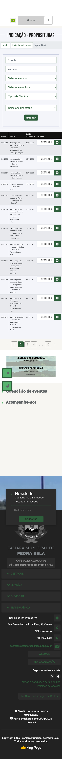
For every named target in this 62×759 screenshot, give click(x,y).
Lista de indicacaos (21, 45)
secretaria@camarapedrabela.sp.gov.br (31, 646)
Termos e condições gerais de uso (40, 682)
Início (5, 45)
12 (47, 344)
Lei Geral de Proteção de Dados (39, 696)
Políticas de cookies (48, 686)
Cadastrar (31, 519)
